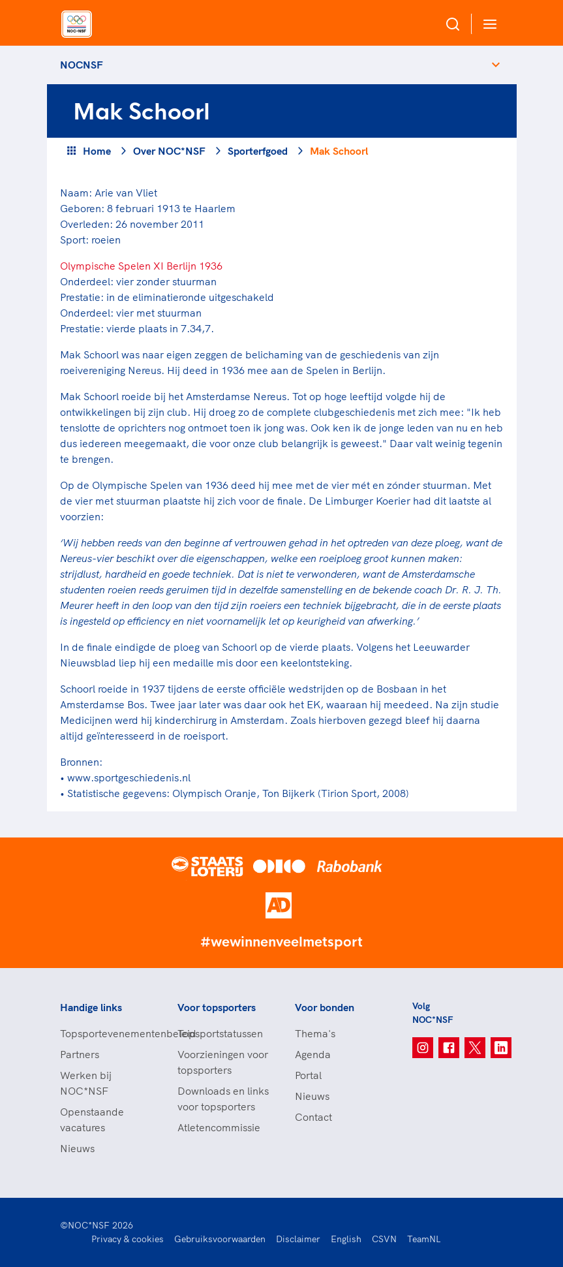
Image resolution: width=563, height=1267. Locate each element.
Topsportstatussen (220, 1033)
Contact (313, 1116)
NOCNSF (81, 64)
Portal (308, 1075)
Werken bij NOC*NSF (86, 1083)
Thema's (315, 1033)
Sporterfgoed (258, 150)
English (346, 1239)
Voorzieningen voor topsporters (222, 1062)
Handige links (91, 1007)
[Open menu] (487, 24)
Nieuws (77, 1148)
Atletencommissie (218, 1127)
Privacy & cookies (127, 1239)
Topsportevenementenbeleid (105, 1033)
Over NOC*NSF (169, 150)
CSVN (384, 1239)
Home (97, 150)
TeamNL (424, 1239)
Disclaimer (298, 1239)
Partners (79, 1054)
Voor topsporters (216, 1007)
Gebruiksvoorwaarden (220, 1239)
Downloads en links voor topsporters (223, 1098)
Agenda (313, 1054)
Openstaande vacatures (92, 1119)
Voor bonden (324, 1007)
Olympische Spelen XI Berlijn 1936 (141, 265)
